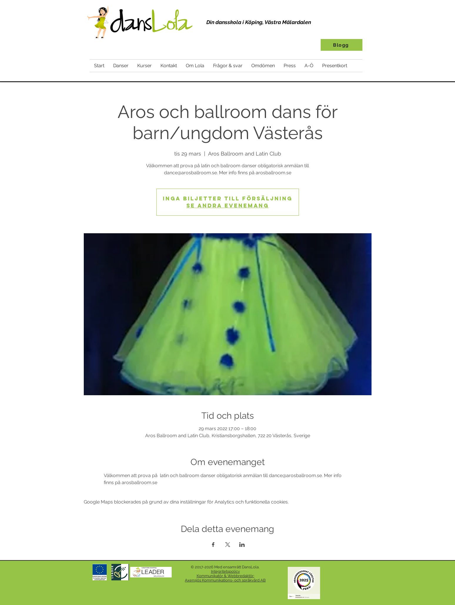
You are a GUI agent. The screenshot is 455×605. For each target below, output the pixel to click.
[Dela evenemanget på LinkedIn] (242, 544)
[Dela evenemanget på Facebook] (213, 544)
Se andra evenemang (227, 205)
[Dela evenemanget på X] (227, 544)
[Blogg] (341, 45)
